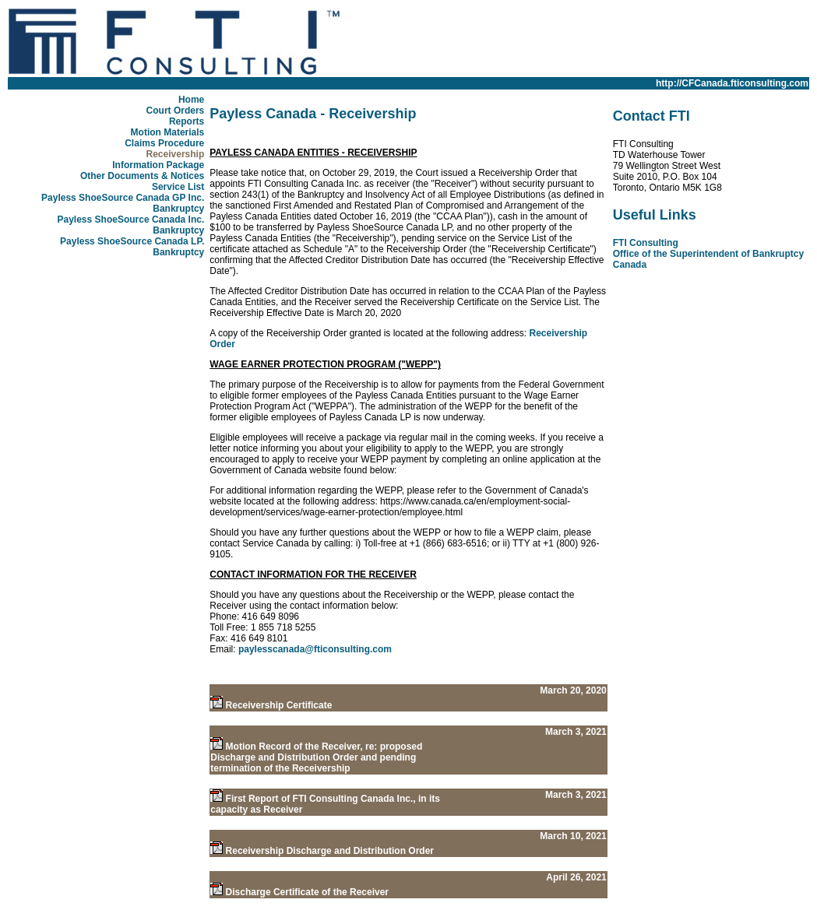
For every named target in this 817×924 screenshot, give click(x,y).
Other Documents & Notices (142, 175)
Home (191, 99)
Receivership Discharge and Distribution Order (330, 850)
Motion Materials (168, 132)
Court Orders (175, 110)
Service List (178, 186)
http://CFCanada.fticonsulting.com (732, 83)
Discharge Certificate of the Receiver (307, 892)
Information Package (158, 165)
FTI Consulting (645, 242)
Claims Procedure (164, 143)
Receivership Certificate (279, 705)
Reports (186, 121)
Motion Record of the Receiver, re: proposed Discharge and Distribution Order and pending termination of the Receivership (316, 757)
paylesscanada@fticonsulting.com (315, 649)
